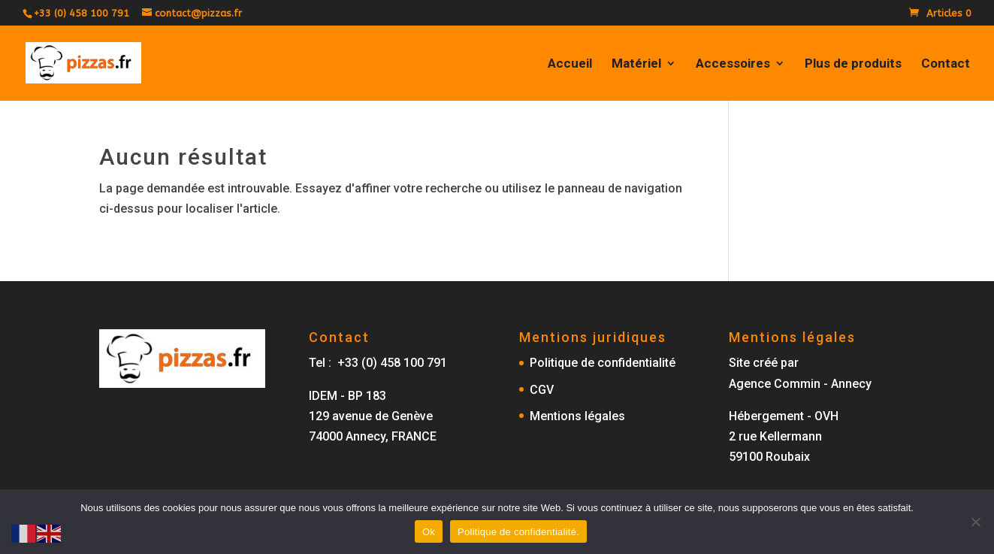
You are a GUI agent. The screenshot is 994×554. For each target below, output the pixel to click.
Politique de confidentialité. (518, 531)
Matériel (636, 64)
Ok (428, 531)
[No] (975, 521)
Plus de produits (853, 64)
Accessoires (733, 64)
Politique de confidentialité (602, 363)
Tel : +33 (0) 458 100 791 (378, 363)
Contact (945, 64)
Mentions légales (577, 416)
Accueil (570, 64)
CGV (542, 390)
